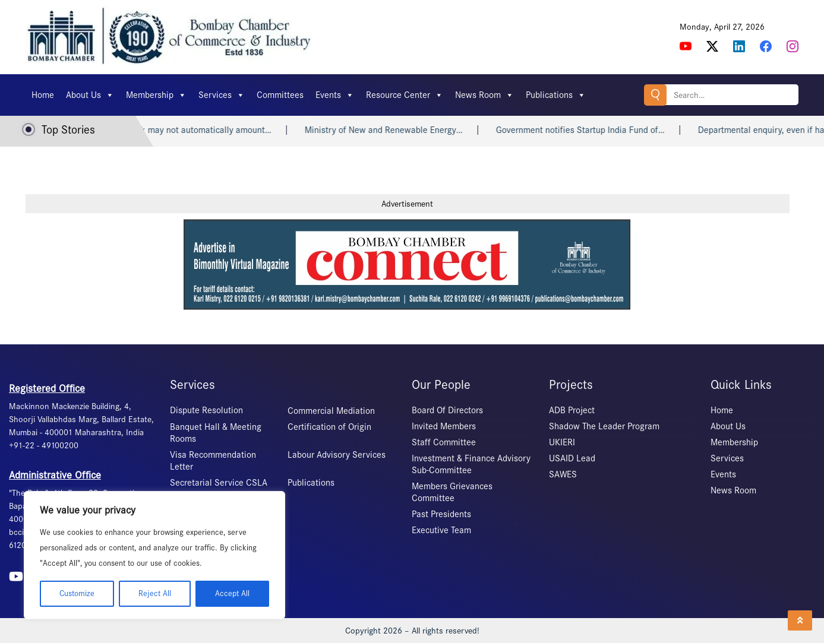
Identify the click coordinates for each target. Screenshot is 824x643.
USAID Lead (572, 458)
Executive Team (441, 530)
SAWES (563, 474)
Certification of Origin (329, 427)
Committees (280, 95)
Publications (556, 95)
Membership (156, 95)
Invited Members (444, 426)
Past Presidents (441, 514)
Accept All (232, 593)
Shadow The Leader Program (604, 426)
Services (221, 95)
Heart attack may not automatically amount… (195, 130)
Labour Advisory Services (337, 454)
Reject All (154, 593)
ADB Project (572, 410)
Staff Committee (444, 442)
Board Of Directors (447, 410)
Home (42, 95)
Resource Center (404, 95)
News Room (484, 95)
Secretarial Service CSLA (218, 482)
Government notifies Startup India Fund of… (590, 130)
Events (334, 95)
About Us (90, 95)
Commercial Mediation (331, 411)
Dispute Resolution (206, 410)
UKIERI (562, 442)
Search (655, 94)
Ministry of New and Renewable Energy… (394, 130)
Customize (76, 593)
